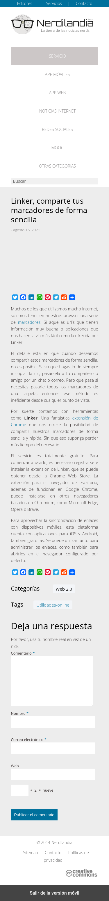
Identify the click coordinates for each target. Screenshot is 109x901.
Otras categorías (57, 166)
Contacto (84, 3)
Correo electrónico (29, 739)
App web (57, 92)
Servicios (54, 3)
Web (15, 765)
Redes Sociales (57, 129)
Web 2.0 (64, 589)
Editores (24, 3)
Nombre (20, 713)
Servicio (57, 56)
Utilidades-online (52, 605)
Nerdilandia (62, 842)
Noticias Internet (57, 111)
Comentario (23, 653)
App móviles (57, 74)
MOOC (57, 147)
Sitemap (30, 852)
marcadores (29, 322)
